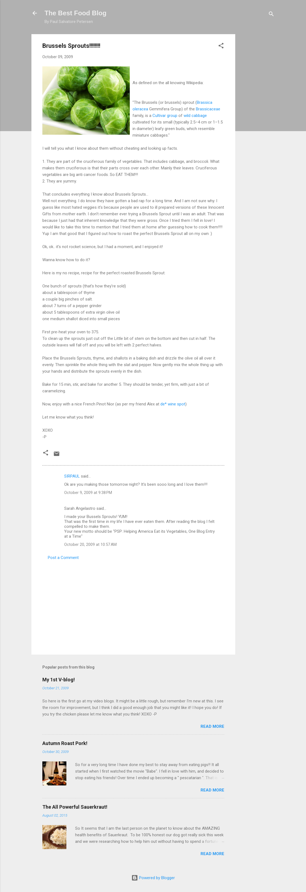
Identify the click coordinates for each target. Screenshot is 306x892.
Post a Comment (63, 557)
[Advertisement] (257, 116)
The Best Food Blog (76, 13)
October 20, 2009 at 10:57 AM (90, 544)
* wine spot (172, 404)
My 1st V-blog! (58, 679)
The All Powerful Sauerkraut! (74, 807)
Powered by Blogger (153, 877)
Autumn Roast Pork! (64, 743)
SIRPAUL (72, 476)
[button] (221, 46)
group (164, 115)
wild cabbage (195, 115)
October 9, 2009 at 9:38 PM (88, 492)
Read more (212, 726)
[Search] (271, 15)
